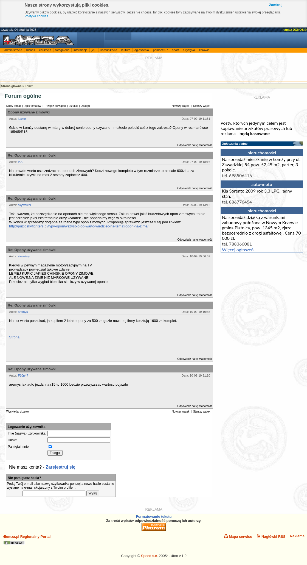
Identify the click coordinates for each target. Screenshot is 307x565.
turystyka (189, 50)
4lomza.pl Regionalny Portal (26, 540)
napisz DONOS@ (295, 29)
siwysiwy (24, 256)
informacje (81, 50)
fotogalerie (62, 50)
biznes (30, 50)
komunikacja (108, 50)
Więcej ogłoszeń (238, 249)
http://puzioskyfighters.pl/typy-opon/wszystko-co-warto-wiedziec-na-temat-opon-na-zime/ (78, 226)
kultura (125, 50)
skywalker (24, 205)
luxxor (22, 118)
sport (175, 50)
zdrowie (204, 50)
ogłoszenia (141, 50)
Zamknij (275, 5)
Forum (29, 86)
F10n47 (23, 375)
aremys (23, 311)
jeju (94, 50)
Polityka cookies (36, 16)
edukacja (45, 50)
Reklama (297, 536)
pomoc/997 (160, 50)
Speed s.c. (149, 556)
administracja (13, 50)
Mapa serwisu (238, 536)
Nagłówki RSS (271, 536)
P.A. (20, 161)
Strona (14, 337)
